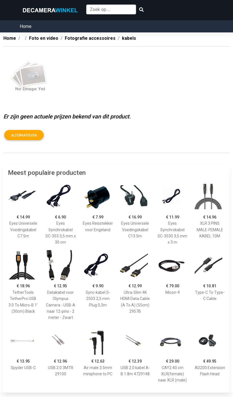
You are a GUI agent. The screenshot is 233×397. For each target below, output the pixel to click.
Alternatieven (24, 135)
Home (26, 26)
